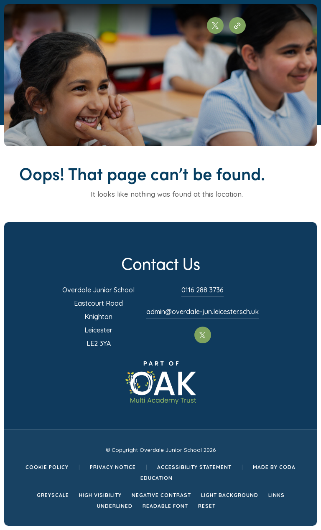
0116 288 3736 (202, 290)
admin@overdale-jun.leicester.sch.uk (202, 311)
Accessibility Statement (194, 467)
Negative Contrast (161, 495)
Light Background (229, 495)
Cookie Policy (47, 467)
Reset (207, 506)
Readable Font (165, 506)
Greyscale (53, 495)
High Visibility (100, 495)
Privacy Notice (113, 467)
